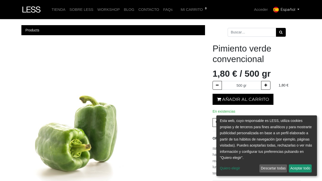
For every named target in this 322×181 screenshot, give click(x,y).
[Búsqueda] (281, 32)
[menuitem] (58, 10)
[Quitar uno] (217, 85)
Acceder (261, 9)
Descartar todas (273, 168)
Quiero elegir (230, 168)
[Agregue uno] (265, 85)
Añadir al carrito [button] (243, 99)
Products (32, 30)
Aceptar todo (300, 168)
